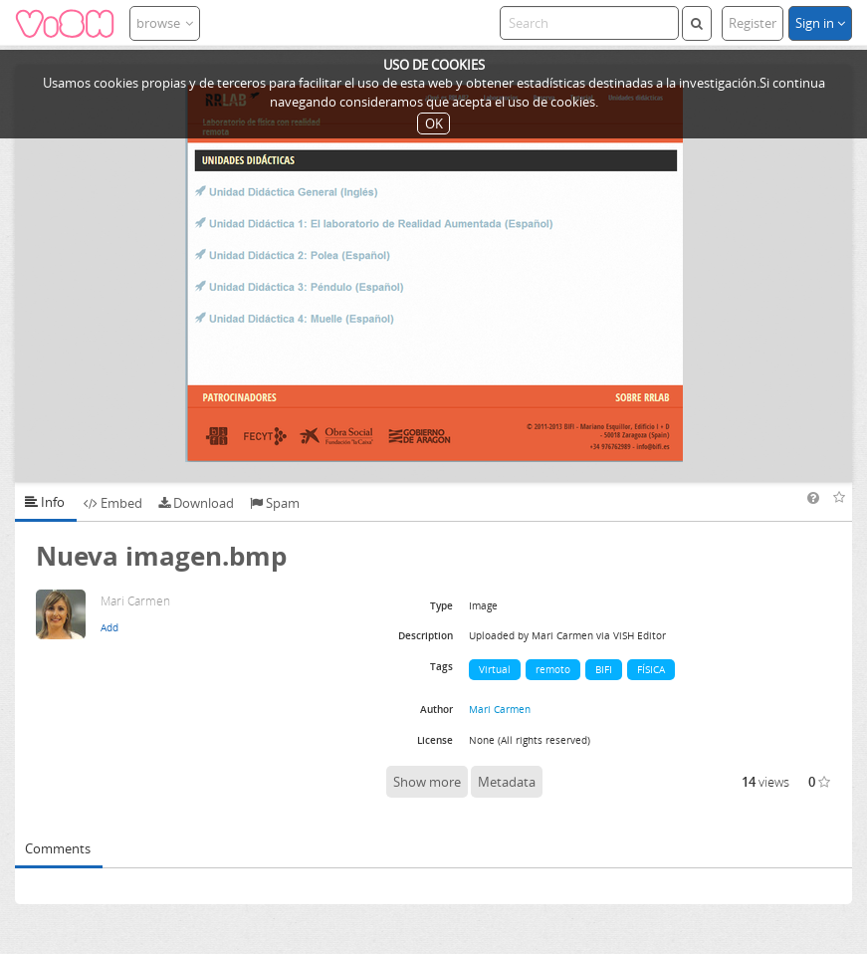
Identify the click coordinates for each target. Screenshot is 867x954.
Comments (58, 848)
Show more (427, 782)
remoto (553, 669)
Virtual (495, 669)
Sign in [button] (820, 23)
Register (752, 23)
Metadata (507, 782)
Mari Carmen (500, 709)
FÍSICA (651, 669)
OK (434, 123)
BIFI (603, 669)
